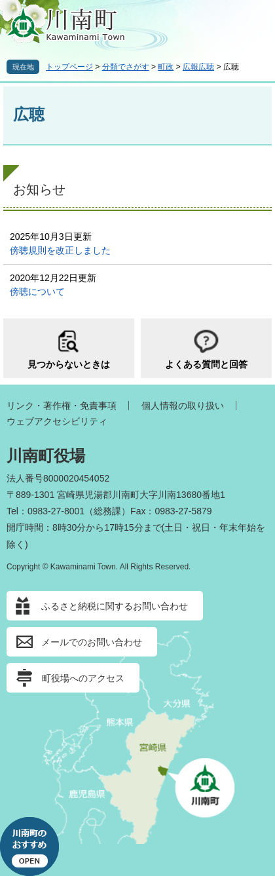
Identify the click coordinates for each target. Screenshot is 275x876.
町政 (166, 66)
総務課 (107, 511)
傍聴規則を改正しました (60, 250)
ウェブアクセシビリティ (57, 421)
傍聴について (37, 291)
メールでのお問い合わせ (91, 642)
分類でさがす (125, 66)
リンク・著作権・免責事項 (62, 405)
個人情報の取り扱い (182, 405)
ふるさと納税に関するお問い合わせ (114, 606)
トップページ (69, 66)
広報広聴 (198, 66)
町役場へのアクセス (83, 678)
